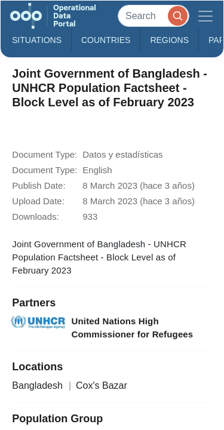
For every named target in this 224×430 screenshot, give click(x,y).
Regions (169, 40)
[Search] (153, 16)
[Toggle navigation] (205, 15)
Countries (105, 40)
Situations (37, 40)
